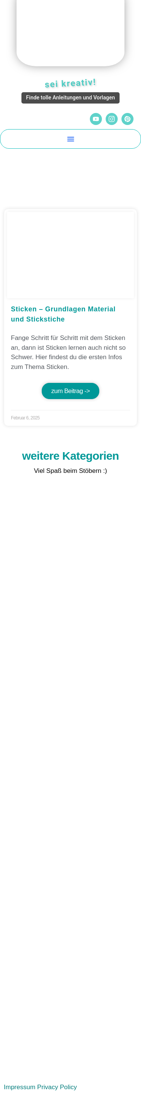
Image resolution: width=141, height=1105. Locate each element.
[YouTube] (96, 119)
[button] (70, 139)
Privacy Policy (57, 1087)
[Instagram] (112, 119)
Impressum (19, 1087)
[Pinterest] (127, 119)
